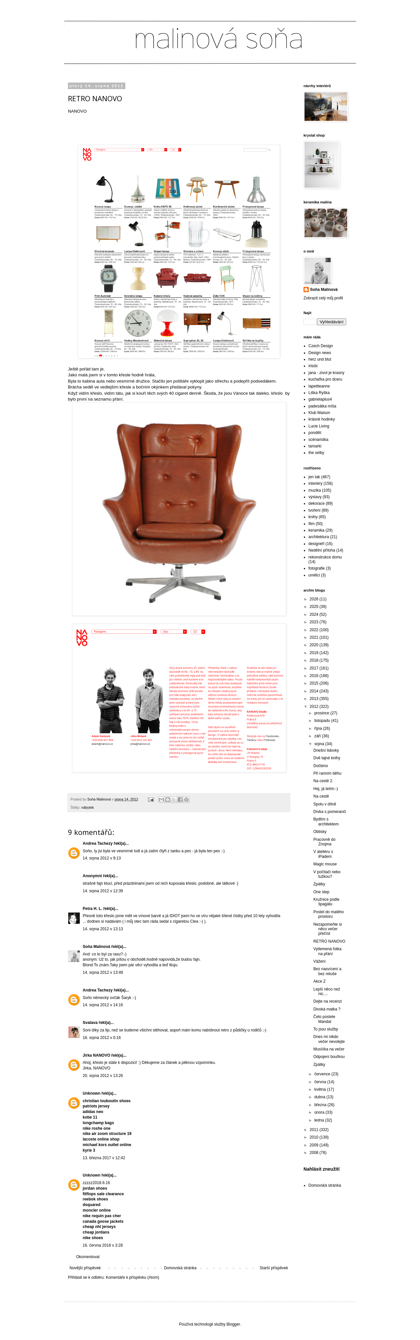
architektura (318, 537)
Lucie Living (318, 426)
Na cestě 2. (323, 781)
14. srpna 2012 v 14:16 (103, 1005)
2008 (315, 1152)
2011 (315, 1129)
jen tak (314, 477)
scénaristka (318, 439)
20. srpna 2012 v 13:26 (103, 1075)
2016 (315, 675)
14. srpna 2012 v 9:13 (102, 858)
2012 (315, 706)
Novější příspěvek (85, 1268)
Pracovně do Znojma (324, 841)
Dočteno (320, 766)
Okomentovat (87, 1257)
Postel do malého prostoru (328, 914)
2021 (315, 637)
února (320, 1112)
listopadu (322, 720)
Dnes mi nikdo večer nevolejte (329, 1039)
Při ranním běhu (327, 773)
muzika (314, 490)
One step (321, 892)
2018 (315, 660)
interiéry (315, 483)
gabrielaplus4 (320, 399)
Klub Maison (319, 412)
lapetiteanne (319, 386)
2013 (315, 698)
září (318, 736)
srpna (319, 744)
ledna (319, 1120)
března (320, 1105)
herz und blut (319, 359)
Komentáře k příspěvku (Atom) (132, 1277)
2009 (315, 1145)
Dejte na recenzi (327, 1001)
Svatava (90, 1022)
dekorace (316, 503)
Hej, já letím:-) (325, 788)
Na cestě (321, 796)
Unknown (91, 1093)
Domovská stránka (180, 1268)
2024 (315, 614)
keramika (316, 530)
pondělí (314, 432)
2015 (315, 683)
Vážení (319, 961)
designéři (316, 543)
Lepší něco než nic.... (326, 991)
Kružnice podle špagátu (326, 901)
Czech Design (320, 346)
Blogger (233, 1324)
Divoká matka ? (327, 1009)
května (320, 1089)
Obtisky (319, 831)
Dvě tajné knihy (326, 758)
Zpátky (319, 884)
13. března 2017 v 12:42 (104, 1158)
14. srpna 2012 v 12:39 (103, 891)
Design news (319, 352)
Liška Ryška (319, 392)
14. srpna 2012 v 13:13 (103, 929)
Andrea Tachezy (98, 843)
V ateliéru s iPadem (323, 854)
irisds (313, 366)
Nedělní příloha (321, 550)
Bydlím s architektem (326, 821)
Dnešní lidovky (326, 750)
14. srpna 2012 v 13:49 (103, 972)
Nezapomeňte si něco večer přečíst (327, 929)
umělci (314, 575)
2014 (315, 691)
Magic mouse (325, 864)
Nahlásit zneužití (322, 1169)
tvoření (314, 510)
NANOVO (77, 111)
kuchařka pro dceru (325, 379)
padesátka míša (322, 406)
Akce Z (319, 981)
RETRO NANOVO (329, 941)
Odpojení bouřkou (329, 1056)
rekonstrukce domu (325, 557)
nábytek (87, 807)
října (318, 728)
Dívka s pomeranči (329, 811)
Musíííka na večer (329, 1049)
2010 (315, 1137)
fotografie (316, 568)
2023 (315, 622)
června (320, 1082)
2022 (315, 630)
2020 (315, 645)
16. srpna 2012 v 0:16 (102, 1037)
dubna (320, 1097)
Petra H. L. (93, 908)
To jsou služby (325, 1029)
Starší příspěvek (274, 1268)
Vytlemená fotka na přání (327, 951)
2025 (315, 606)
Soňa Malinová (96, 946)
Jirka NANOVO (96, 1055)
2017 (315, 668)
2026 (315, 599)
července (322, 1074)
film (311, 523)
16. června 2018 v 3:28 (103, 1245)
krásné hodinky (321, 419)
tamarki (314, 446)
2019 (315, 653)
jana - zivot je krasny (326, 372)
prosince (322, 713)
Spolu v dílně (324, 804)
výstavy (315, 497)
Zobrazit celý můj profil (323, 298)
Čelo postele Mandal (324, 1019)
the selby (316, 452)
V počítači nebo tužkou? (327, 874)
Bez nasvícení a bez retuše (327, 971)
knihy (313, 517)
